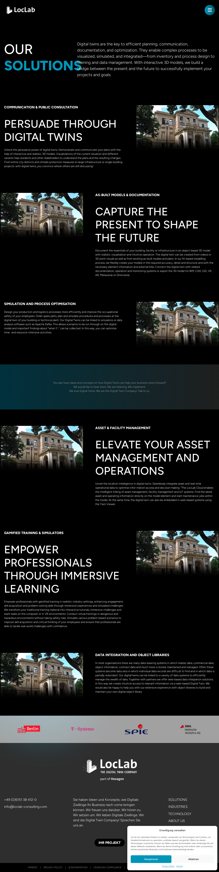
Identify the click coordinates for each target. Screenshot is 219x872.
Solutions (177, 800)
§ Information (78, 867)
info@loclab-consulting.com (25, 807)
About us (176, 823)
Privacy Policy (168, 866)
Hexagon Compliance (107, 867)
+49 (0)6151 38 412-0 (20, 800)
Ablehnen (193, 859)
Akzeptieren (151, 859)
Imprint (179, 866)
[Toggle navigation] (210, 10)
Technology (179, 815)
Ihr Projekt (110, 843)
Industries (178, 807)
